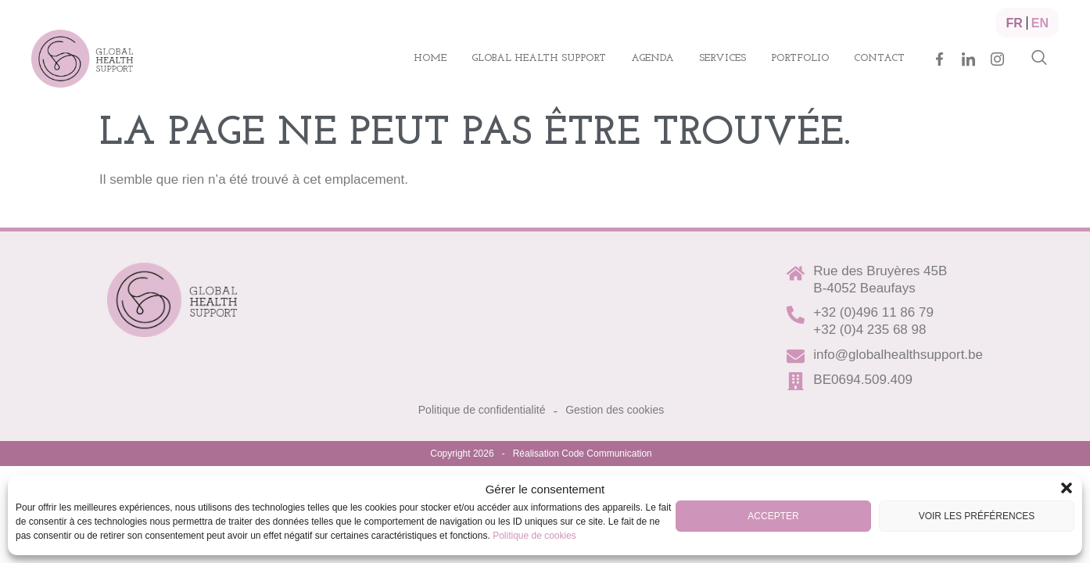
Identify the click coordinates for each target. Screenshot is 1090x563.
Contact (879, 58)
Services (722, 58)
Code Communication (606, 453)
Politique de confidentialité (482, 409)
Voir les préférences (977, 516)
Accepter (773, 516)
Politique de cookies (534, 535)
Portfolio (800, 58)
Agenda (652, 58)
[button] (1066, 488)
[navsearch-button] (1039, 58)
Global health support (538, 58)
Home (430, 58)
